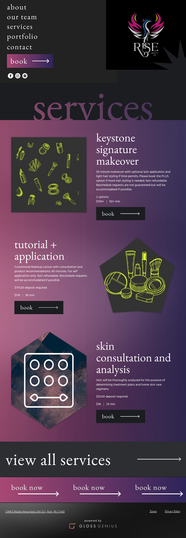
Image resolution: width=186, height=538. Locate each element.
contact (19, 46)
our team (22, 16)
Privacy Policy (172, 511)
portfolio (22, 36)
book (29, 61)
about (17, 7)
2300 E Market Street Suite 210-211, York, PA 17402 (35, 511)
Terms (153, 511)
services (20, 26)
